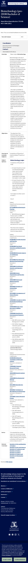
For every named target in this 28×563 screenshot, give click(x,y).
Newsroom (4, 494)
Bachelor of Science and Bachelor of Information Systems (16, 455)
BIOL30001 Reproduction (16, 385)
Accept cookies (7, 559)
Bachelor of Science (15, 452)
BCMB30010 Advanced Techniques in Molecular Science (16, 359)
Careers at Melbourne (6, 488)
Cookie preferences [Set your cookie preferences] (20, 559)
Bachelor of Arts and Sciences (18, 447)
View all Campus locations (8, 515)
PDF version (9, 462)
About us (3, 486)
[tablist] (17, 3)
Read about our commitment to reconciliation (13, 481)
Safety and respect (6, 491)
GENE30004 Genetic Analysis (17, 373)
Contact (3, 497)
